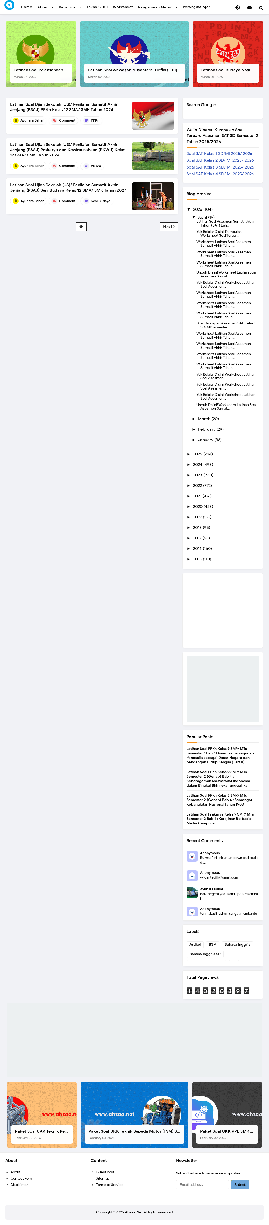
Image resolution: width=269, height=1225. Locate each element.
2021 (198, 496)
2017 (198, 538)
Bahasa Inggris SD (205, 954)
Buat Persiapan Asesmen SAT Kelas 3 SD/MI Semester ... (226, 325)
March (204, 419)
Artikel (195, 944)
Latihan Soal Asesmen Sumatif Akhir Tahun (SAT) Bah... (225, 223)
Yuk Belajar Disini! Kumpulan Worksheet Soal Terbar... (219, 233)
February (207, 429)
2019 (198, 517)
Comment (67, 120)
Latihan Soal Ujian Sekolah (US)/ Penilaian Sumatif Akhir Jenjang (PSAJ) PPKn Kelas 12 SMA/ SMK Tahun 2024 (64, 107)
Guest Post (105, 1172)
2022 (198, 485)
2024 (198, 464)
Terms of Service (109, 1184)
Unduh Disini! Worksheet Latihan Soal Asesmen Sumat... (226, 274)
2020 (198, 506)
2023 (198, 475)
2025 (198, 454)
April (203, 217)
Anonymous (210, 853)
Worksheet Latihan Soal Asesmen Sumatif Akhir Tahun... (223, 243)
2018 (198, 527)
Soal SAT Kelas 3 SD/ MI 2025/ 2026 (220, 167)
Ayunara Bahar (211, 889)
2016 (198, 548)
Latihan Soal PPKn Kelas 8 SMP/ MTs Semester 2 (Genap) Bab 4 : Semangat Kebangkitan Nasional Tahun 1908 (219, 800)
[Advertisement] (223, 689)
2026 (198, 209)
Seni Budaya (100, 201)
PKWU (96, 166)
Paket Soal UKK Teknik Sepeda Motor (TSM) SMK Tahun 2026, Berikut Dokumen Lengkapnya (136, 1134)
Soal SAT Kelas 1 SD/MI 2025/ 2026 (219, 153)
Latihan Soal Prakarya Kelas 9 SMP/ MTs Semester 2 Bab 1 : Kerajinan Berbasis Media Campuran (220, 819)
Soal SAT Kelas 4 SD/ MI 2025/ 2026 (220, 174)
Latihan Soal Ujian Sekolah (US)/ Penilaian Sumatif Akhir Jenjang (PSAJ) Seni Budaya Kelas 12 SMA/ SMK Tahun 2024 (68, 187)
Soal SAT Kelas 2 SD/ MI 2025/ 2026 (220, 160)
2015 (198, 559)
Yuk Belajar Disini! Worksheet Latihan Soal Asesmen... (225, 284)
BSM (212, 944)
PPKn (95, 120)
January (206, 440)
